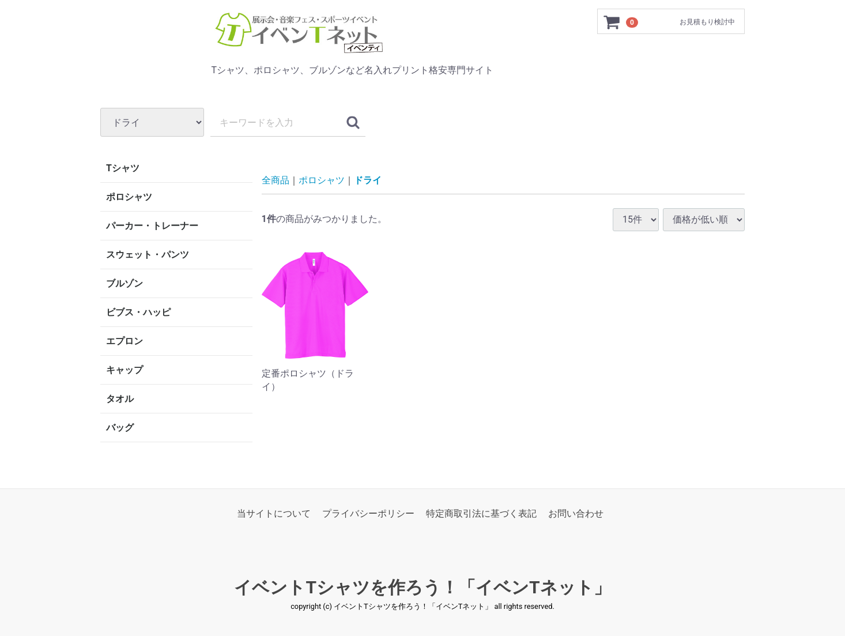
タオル (120, 398)
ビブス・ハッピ (138, 312)
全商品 (275, 180)
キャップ (124, 369)
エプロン (124, 341)
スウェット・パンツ (147, 254)
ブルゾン (124, 283)
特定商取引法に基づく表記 (481, 513)
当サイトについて (274, 513)
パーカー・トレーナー (152, 225)
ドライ (368, 180)
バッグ (120, 427)
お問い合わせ (575, 513)
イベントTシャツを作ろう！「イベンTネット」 (422, 588)
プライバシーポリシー (368, 513)
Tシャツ (122, 168)
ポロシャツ (129, 196)
